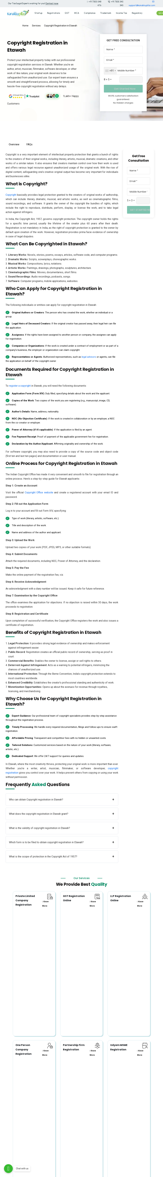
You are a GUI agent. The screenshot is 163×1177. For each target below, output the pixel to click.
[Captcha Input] (131, 79)
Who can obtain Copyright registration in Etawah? (61, 799)
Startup (38, 13)
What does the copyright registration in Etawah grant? (61, 813)
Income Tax (121, 13)
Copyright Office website (39, 492)
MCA (76, 13)
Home (25, 25)
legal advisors (89, 356)
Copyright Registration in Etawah (60, 25)
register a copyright (20, 385)
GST (67, 13)
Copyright (11, 194)
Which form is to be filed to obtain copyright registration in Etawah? (61, 842)
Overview (14, 144)
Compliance (89, 13)
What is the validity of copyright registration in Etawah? (61, 827)
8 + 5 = (108, 78)
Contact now (51, 3)
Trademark (105, 13)
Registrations (53, 13)
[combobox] (110, 70)
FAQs (29, 144)
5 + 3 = (131, 200)
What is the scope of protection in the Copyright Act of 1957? (61, 856)
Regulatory (137, 13)
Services (36, 25)
